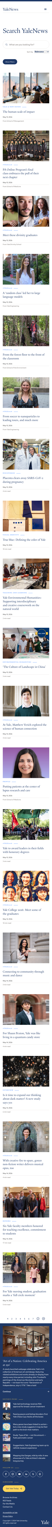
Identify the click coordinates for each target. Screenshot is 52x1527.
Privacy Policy (8, 1516)
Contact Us (7, 1506)
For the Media (9, 1503)
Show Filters (10, 62)
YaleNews (10, 9)
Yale (45, 1523)
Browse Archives (10, 1497)
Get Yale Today (14, 1488)
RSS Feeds (7, 1500)
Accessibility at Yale (10, 1512)
